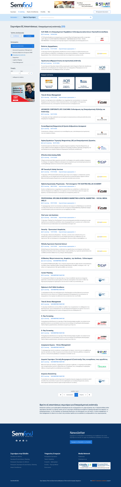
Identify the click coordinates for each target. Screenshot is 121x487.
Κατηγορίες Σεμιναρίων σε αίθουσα (19, 462)
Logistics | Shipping (17, 60)
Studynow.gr (81, 456)
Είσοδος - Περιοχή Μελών (51, 464)
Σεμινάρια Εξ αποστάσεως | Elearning (20, 459)
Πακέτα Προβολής (49, 459)
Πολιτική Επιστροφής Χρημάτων (73, 480)
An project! (100, 480)
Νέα (49, 12)
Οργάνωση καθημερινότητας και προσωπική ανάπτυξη (61, 61)
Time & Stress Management (51, 95)
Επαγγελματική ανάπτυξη (19, 55)
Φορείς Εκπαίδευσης (32, 12)
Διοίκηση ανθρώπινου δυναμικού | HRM (22, 52)
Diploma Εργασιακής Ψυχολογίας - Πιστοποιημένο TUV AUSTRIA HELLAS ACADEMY (71, 184)
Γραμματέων (16, 57)
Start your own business (49, 215)
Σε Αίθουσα (16, 36)
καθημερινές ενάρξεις (18, 77)
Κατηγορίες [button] (13, 17)
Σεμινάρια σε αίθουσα (16, 456)
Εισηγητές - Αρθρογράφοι (51, 462)
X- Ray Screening (47, 316)
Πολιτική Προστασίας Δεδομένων (55, 480)
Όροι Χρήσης (43, 480)
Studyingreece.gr (82, 459)
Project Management (18, 62)
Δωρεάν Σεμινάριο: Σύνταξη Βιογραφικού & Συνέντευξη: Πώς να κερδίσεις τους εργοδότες (74, 359)
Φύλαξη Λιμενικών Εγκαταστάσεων (54, 244)
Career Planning (47, 273)
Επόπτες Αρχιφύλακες (49, 46)
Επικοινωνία (47, 467)
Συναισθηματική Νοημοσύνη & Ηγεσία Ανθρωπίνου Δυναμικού (63, 126)
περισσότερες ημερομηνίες (67, 49)
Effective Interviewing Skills (51, 155)
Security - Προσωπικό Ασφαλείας (53, 229)
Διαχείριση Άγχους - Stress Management (56, 345)
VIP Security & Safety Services (52, 169)
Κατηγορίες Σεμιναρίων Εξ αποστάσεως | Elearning (23, 464)
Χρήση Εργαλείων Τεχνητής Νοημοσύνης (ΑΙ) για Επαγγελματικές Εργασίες (68, 140)
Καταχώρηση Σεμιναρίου (102, 11)
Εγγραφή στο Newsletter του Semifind (81, 442)
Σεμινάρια (13, 12)
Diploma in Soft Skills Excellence (52, 287)
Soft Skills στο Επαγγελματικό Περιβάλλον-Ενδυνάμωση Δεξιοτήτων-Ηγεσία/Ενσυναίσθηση (74, 32)
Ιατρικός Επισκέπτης (48, 374)
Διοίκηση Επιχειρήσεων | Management (22, 50)
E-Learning (21, 12)
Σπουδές (43, 12)
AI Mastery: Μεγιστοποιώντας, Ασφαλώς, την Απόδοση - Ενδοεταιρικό (66, 258)
